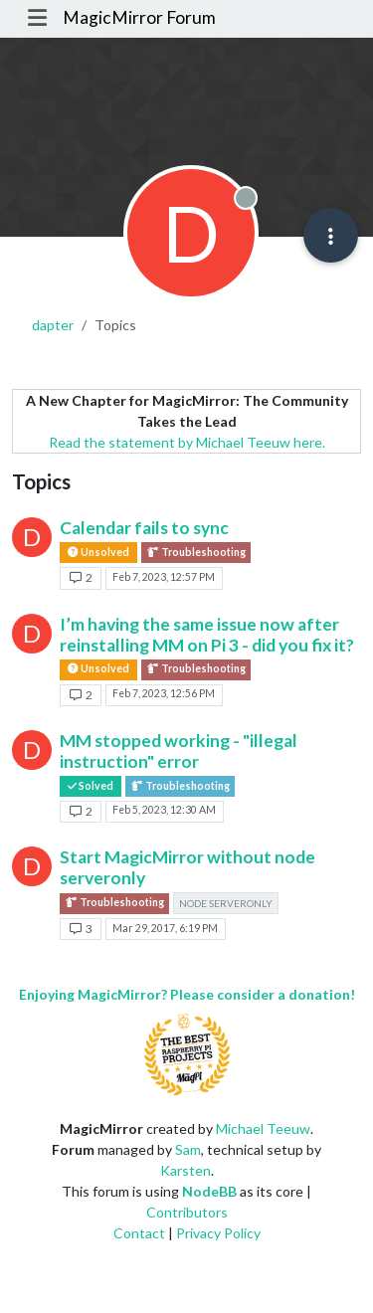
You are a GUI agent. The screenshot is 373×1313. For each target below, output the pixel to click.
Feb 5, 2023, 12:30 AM (164, 810)
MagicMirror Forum (139, 17)
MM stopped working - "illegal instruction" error (178, 751)
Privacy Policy (218, 1232)
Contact (139, 1232)
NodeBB (209, 1191)
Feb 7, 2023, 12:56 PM (163, 693)
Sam (188, 1149)
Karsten (185, 1170)
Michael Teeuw (263, 1128)
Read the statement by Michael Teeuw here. (187, 442)
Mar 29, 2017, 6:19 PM (165, 928)
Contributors (187, 1212)
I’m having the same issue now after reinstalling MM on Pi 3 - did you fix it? (207, 635)
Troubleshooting (196, 552)
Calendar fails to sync (144, 527)
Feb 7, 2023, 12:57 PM (163, 577)
